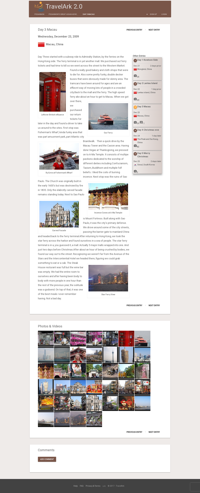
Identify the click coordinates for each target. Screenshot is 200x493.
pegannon (39, 14)
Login (164, 14)
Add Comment (47, 459)
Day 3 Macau (89, 14)
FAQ (81, 486)
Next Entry (154, 30)
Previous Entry (134, 30)
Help (75, 486)
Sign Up (153, 14)
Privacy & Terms (93, 486)
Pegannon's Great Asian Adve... (63, 14)
